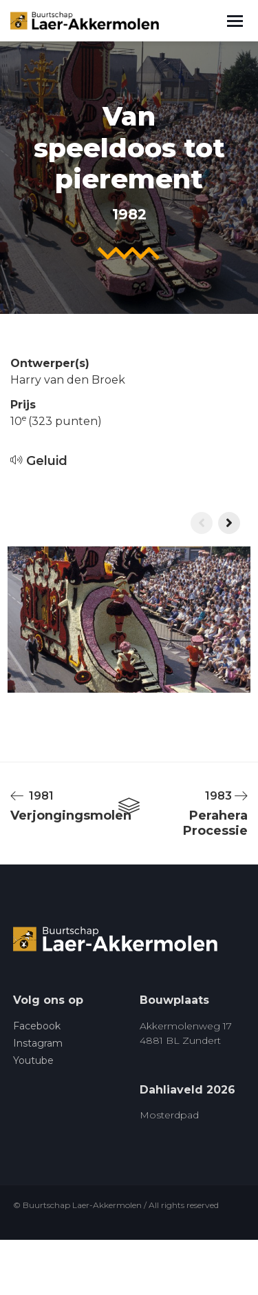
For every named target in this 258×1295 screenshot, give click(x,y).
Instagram (38, 1043)
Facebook (37, 1026)
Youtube (33, 1060)
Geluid (38, 460)
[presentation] (202, 523)
